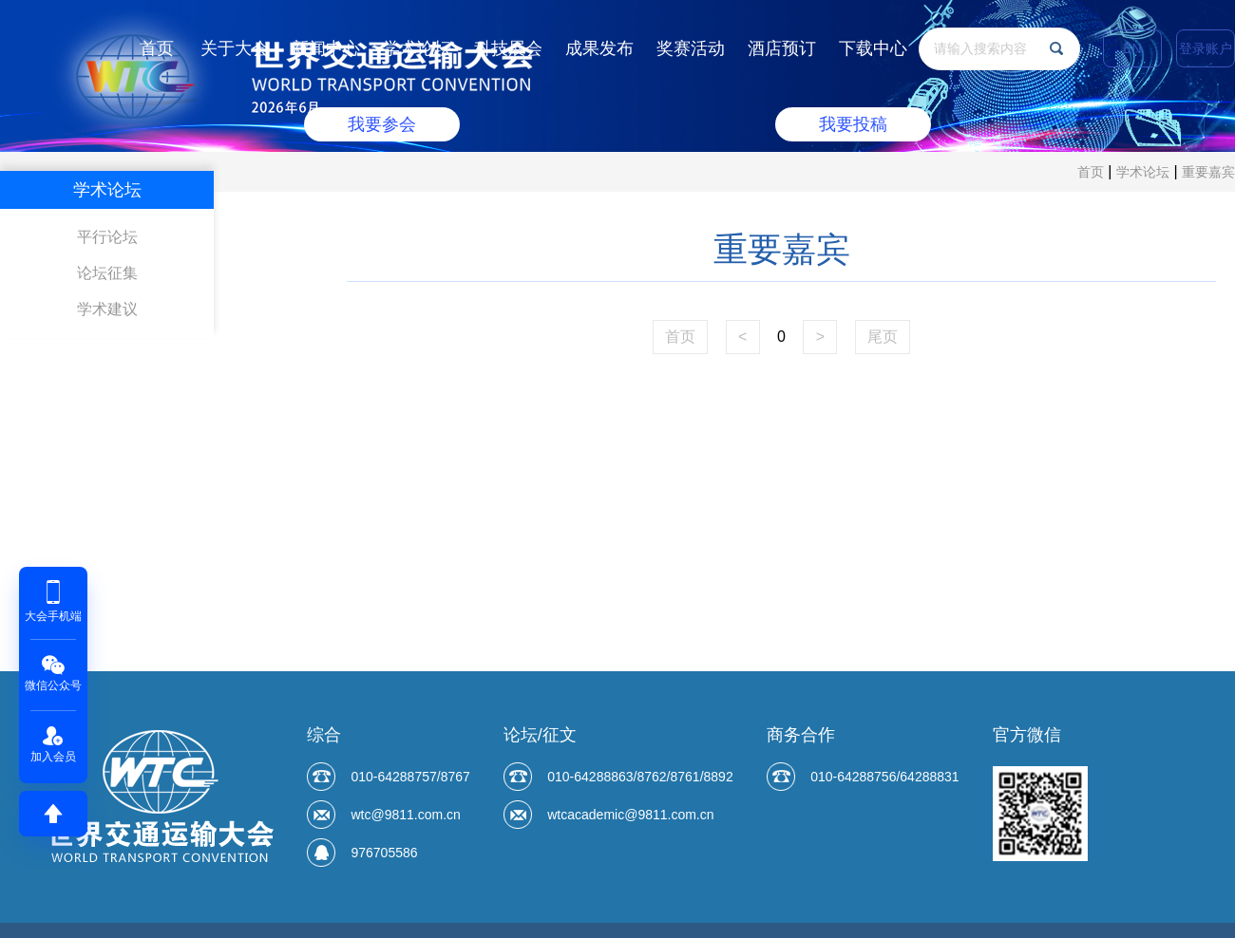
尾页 (882, 336)
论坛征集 (107, 273)
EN (1132, 48)
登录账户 (1205, 48)
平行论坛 (107, 237)
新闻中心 (326, 48)
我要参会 (382, 124)
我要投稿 (853, 124)
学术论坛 (417, 48)
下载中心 (873, 48)
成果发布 (599, 48)
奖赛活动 (690, 48)
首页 (157, 48)
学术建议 (107, 309)
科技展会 (508, 48)
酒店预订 (782, 48)
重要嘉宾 (1208, 171)
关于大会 (234, 48)
